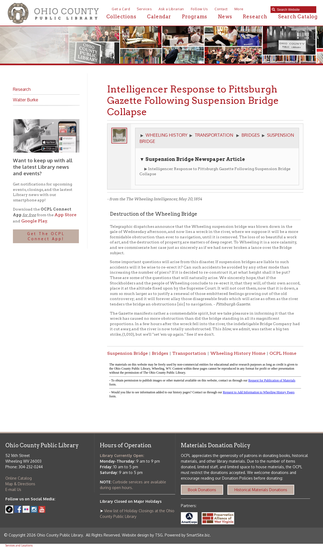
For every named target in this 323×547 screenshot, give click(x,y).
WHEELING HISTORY (166, 135)
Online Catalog (18, 478)
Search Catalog (298, 16)
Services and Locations (19, 545)
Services (144, 9)
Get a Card (121, 9)
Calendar (159, 16)
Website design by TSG (142, 535)
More (239, 9)
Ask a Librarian (171, 9)
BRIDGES (250, 135)
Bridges (160, 353)
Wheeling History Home (237, 353)
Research (255, 16)
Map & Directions (20, 483)
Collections (121, 16)
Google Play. (34, 220)
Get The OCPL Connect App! (46, 236)
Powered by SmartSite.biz (187, 535)
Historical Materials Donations (260, 489)
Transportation (189, 353)
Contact (221, 9)
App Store (65, 214)
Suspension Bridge (127, 353)
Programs (194, 16)
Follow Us (199, 9)
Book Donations (202, 489)
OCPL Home (282, 353)
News (225, 16)
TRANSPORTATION (214, 135)
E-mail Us (13, 489)
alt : (205, 380)
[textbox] (295, 10)
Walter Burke (25, 99)
